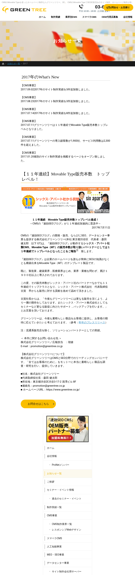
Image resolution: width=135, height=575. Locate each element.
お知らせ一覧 (110, 125)
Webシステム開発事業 (115, 241)
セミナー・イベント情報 (116, 142)
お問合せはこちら (19, 403)
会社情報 (108, 108)
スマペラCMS (110, 196)
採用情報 (108, 266)
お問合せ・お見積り (114, 274)
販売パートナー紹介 (114, 258)
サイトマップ (110, 290)
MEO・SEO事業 (111, 213)
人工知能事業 (110, 205)
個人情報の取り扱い (114, 282)
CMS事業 (108, 170)
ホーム (106, 100)
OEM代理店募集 (111, 250)
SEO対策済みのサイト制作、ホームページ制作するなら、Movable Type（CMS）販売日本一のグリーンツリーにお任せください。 (67, 567)
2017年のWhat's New (21, 77)
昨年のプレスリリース (73, 322)
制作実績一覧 (110, 162)
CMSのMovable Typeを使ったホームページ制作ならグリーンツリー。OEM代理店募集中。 (41, 2)
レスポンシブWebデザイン (119, 187)
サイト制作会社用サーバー (117, 232)
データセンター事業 (114, 221)
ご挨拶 (106, 134)
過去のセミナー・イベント (119, 153)
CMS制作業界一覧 (118, 179)
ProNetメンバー (116, 117)
